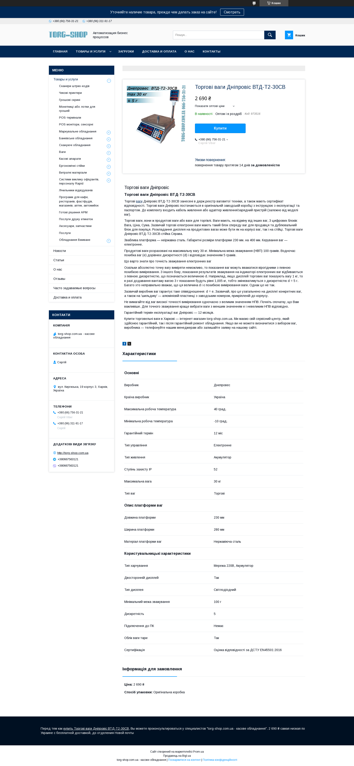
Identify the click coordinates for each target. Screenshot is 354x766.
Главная (60, 51)
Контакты (211, 51)
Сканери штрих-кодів (74, 86)
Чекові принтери (70, 93)
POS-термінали (70, 117)
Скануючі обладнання (74, 145)
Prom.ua (198, 751)
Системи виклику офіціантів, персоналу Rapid (79, 181)
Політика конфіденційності (220, 759)
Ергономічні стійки (72, 165)
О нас (189, 51)
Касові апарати (70, 158)
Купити (220, 128)
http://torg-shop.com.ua (72, 453)
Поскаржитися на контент (184, 759)
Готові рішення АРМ (73, 212)
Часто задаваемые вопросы (74, 288)
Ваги (62, 152)
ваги (139, 201)
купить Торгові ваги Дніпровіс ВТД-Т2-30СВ (96, 728)
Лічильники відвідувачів (76, 190)
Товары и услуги (90, 51)
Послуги (65, 233)
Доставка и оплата (159, 51)
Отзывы (59, 279)
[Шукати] (270, 35)
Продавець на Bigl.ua (177, 755)
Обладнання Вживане (74, 239)
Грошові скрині (69, 100)
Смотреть (232, 12)
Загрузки (126, 51)
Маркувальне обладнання (77, 131)
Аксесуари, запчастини (75, 226)
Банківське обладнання (75, 138)
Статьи (58, 260)
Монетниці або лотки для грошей (77, 108)
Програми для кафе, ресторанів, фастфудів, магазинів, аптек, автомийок (79, 201)
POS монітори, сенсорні (76, 124)
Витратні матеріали (73, 172)
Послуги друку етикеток (76, 219)
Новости (59, 251)
